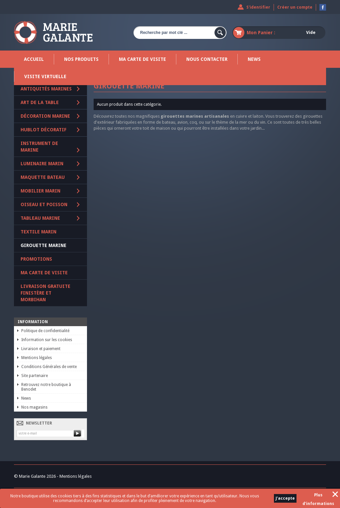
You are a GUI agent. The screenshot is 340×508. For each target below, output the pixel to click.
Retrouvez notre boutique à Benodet (46, 387)
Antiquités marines (46, 88)
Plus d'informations (318, 496)
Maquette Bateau (43, 177)
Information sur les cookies (46, 339)
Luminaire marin (42, 163)
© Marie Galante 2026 (35, 476)
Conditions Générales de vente (49, 366)
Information (33, 321)
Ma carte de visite (142, 59)
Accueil (34, 59)
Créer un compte (294, 7)
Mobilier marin (40, 190)
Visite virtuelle (45, 76)
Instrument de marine (39, 147)
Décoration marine (45, 116)
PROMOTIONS (36, 259)
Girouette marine (43, 245)
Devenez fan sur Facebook (322, 7)
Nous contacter (206, 59)
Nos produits (81, 59)
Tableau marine (40, 218)
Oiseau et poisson (44, 204)
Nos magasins (34, 407)
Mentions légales (36, 357)
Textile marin (38, 231)
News (254, 59)
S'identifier (258, 7)
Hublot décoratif (43, 129)
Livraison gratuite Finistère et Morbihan (45, 293)
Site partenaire (34, 375)
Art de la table (40, 102)
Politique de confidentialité (45, 330)
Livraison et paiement (40, 348)
